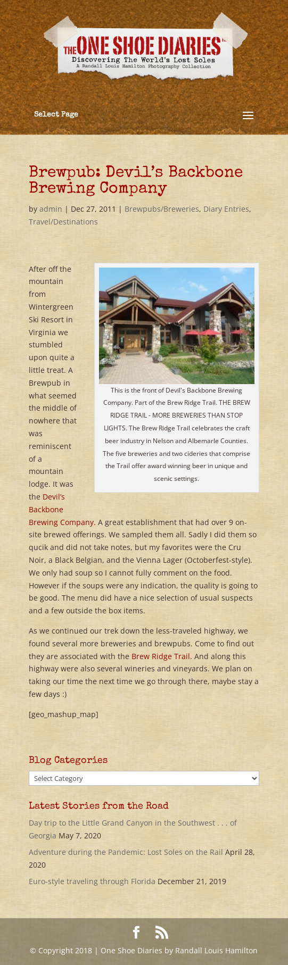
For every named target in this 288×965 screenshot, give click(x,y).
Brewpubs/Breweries (162, 209)
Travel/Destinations (63, 222)
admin (50, 209)
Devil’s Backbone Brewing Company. (62, 509)
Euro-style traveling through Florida (92, 881)
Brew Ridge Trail (160, 656)
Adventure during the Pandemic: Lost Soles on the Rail (126, 852)
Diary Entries (226, 209)
